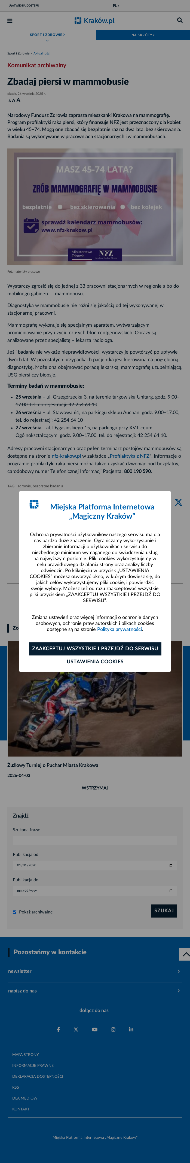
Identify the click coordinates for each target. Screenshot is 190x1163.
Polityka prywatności (119, 629)
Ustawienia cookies (95, 662)
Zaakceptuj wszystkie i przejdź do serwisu (95, 648)
